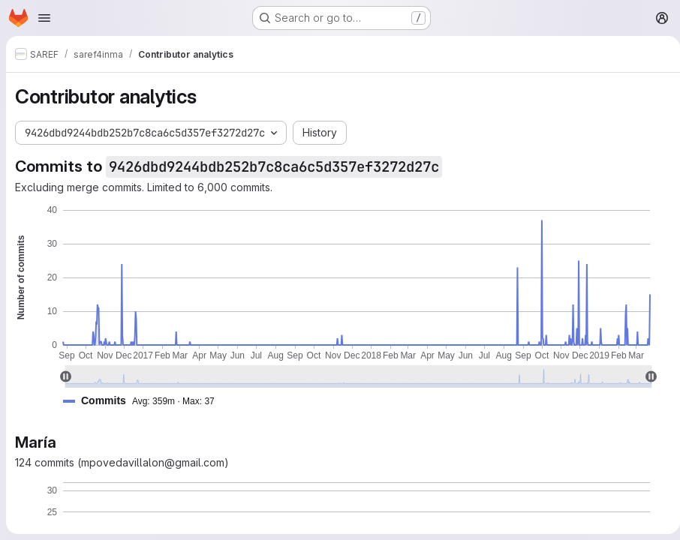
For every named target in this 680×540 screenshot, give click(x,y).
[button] (145, 401)
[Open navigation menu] (44, 18)
